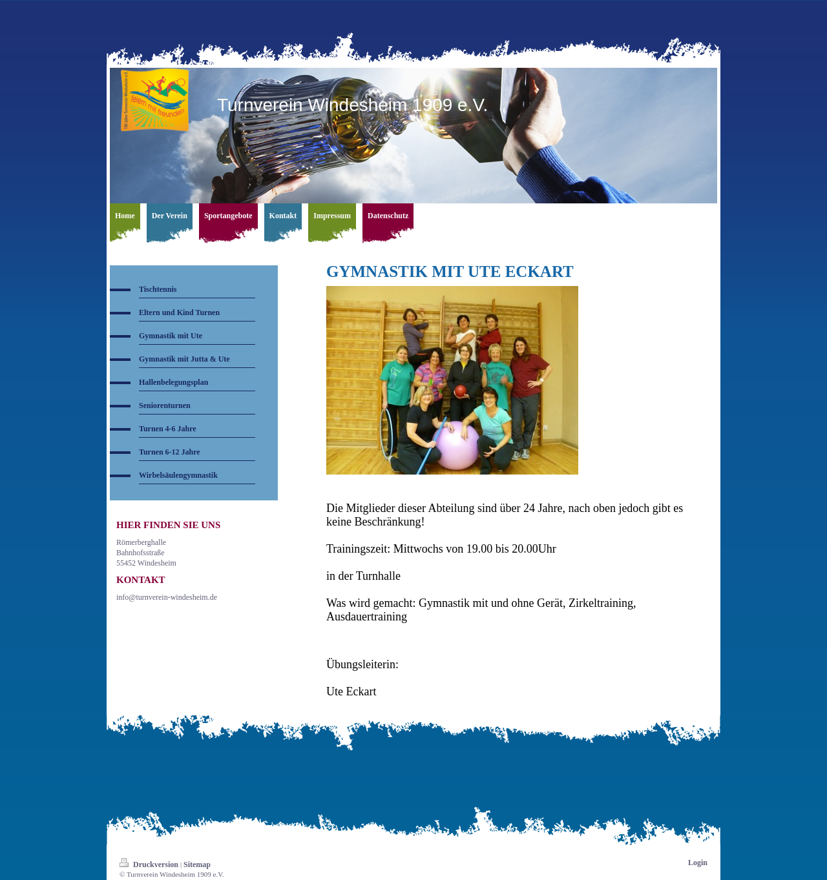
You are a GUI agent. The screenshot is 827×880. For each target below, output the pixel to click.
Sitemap (197, 864)
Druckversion (150, 864)
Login (697, 862)
